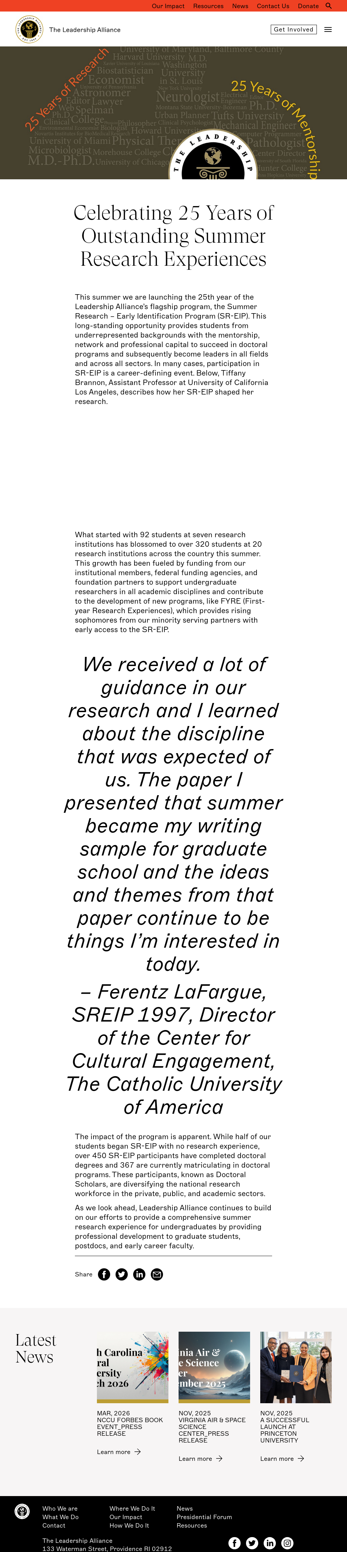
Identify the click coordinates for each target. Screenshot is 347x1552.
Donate (308, 6)
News (240, 6)
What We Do (60, 1517)
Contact (53, 1526)
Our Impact (168, 6)
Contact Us (273, 6)
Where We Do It (132, 1509)
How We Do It (129, 1526)
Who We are (60, 1509)
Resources (208, 6)
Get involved (294, 29)
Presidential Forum (204, 1517)
